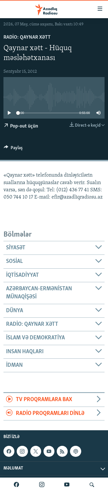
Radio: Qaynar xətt (27, 37)
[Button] (13, 149)
